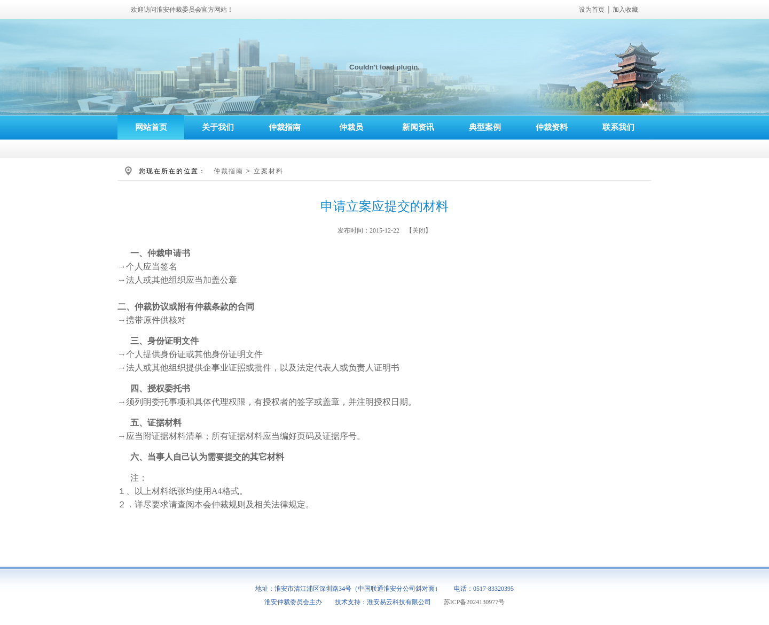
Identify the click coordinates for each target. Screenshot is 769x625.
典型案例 (485, 127)
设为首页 (592, 9)
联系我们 (618, 127)
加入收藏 (625, 9)
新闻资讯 (418, 127)
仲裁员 (351, 127)
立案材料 (269, 171)
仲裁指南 (285, 127)
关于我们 (218, 127)
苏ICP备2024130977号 (474, 602)
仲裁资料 (552, 127)
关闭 (418, 230)
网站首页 (151, 127)
